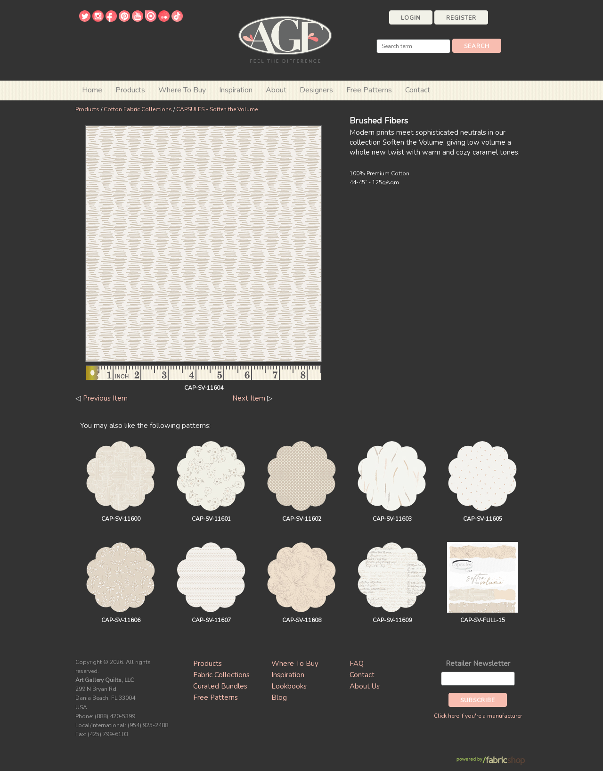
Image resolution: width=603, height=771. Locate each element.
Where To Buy (294, 663)
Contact (417, 90)
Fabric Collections (221, 675)
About (276, 90)
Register (461, 18)
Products (87, 109)
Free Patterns (369, 90)
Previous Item (105, 398)
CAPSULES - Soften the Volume (217, 109)
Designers (316, 90)
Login (411, 18)
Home (92, 90)
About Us (365, 686)
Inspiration (236, 90)
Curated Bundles (220, 686)
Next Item (248, 398)
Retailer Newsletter (478, 663)
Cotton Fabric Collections (138, 109)
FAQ (357, 663)
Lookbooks (289, 686)
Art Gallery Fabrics (285, 38)
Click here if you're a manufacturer (478, 716)
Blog (279, 697)
